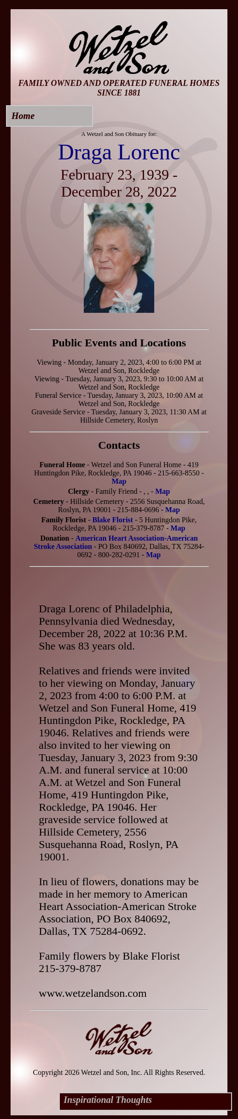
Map (118, 481)
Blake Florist (112, 520)
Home (23, 116)
